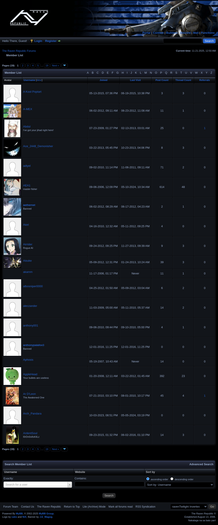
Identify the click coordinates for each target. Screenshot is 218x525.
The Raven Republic (49, 506)
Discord (185, 32)
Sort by (150, 472)
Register (51, 41)
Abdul (26, 126)
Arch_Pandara (32, 413)
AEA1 (26, 185)
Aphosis (28, 359)
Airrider (27, 244)
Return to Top (72, 506)
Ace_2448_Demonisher (38, 146)
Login (38, 41)
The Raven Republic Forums (19, 50)
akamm (28, 272)
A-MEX (27, 109)
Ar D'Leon (29, 394)
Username (10, 472)
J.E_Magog (45, 517)
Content (158, 32)
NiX (24, 517)
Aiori (26, 224)
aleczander (30, 306)
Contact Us (27, 506)
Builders (172, 32)
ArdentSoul (30, 433)
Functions (208, 32)
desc (39, 80)
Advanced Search (201, 464)
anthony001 (30, 325)
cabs (14, 517)
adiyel (27, 165)
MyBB (19, 513)
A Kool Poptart (32, 91)
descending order (184, 479)
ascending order (159, 479)
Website (80, 472)
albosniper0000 (33, 286)
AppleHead (30, 374)
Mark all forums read (121, 506)
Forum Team (10, 506)
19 (47, 65)
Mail (196, 32)
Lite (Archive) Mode (94, 506)
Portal (146, 32)
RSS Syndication (145, 506)
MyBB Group (46, 513)
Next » (55, 65)
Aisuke (27, 260)
